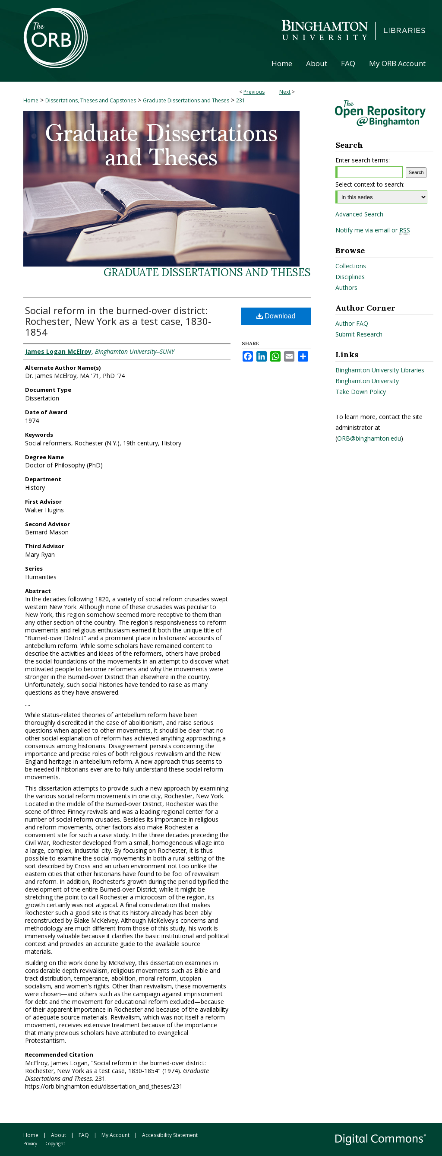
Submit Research (358, 334)
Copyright (55, 1143)
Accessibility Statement (170, 1135)
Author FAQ (351, 323)
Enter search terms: (362, 160)
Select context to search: (369, 184)
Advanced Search (359, 214)
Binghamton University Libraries (379, 370)
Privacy (30, 1143)
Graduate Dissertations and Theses (186, 100)
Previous (254, 91)
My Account (115, 1135)
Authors (346, 287)
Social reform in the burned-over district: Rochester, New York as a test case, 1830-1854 (118, 321)
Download (276, 316)
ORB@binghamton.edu (369, 438)
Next (284, 91)
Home (30, 100)
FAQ (84, 1135)
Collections (350, 266)
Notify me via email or (372, 230)
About (58, 1135)
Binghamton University (367, 381)
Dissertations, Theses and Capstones (90, 100)
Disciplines (350, 277)
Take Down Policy (360, 391)
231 (240, 100)
